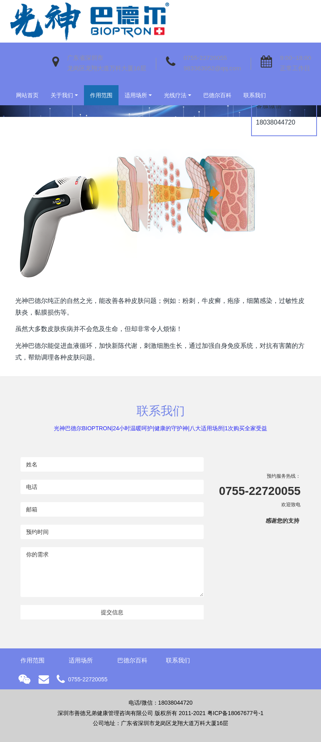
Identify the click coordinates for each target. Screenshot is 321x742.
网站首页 (27, 95)
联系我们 (254, 95)
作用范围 (101, 95)
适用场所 (136, 95)
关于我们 (62, 95)
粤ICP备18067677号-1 (235, 713)
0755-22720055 (205, 57)
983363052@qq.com (212, 68)
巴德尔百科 (217, 95)
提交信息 (112, 612)
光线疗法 (175, 95)
